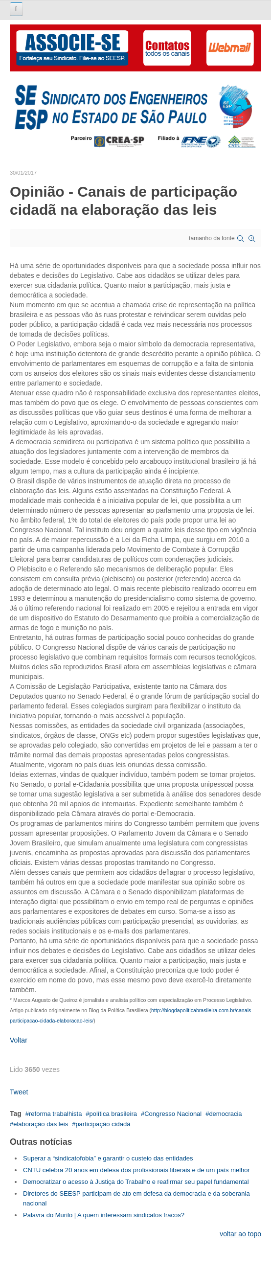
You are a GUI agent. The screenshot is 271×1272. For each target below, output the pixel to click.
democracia (225, 1113)
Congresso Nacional (173, 1113)
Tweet (19, 1092)
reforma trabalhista (55, 1113)
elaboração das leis (40, 1124)
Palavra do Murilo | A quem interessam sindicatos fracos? (103, 1215)
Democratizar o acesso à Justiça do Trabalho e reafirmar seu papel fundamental (136, 1181)
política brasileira (113, 1113)
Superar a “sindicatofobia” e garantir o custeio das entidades (108, 1158)
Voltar (18, 1040)
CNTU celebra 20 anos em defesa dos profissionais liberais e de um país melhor (136, 1170)
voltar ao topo (240, 1234)
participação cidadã (102, 1124)
